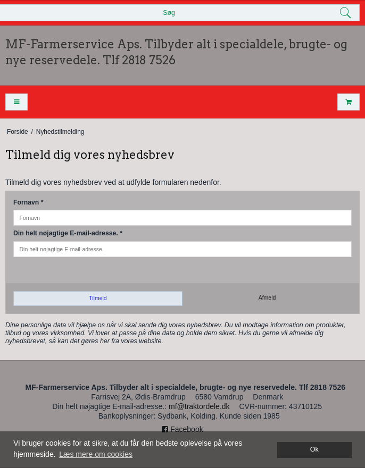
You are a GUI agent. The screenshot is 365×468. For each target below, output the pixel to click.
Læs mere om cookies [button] (95, 454)
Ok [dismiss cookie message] (314, 449)
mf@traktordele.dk (199, 406)
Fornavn (28, 202)
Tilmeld (97, 298)
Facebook (182, 429)
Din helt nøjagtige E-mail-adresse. (67, 233)
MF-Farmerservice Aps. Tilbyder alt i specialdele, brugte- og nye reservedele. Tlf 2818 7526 (176, 52)
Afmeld (267, 297)
